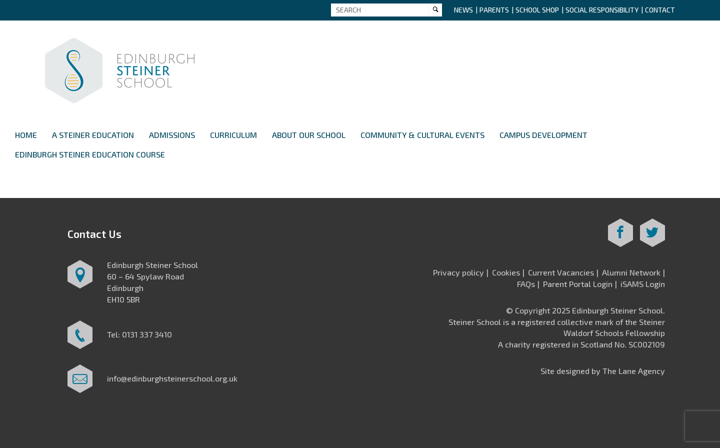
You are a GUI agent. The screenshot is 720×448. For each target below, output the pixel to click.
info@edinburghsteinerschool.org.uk (172, 378)
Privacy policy (458, 272)
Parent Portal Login (577, 283)
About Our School (309, 135)
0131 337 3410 (147, 334)
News (463, 10)
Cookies (506, 272)
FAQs (526, 283)
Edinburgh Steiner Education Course (90, 154)
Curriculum (233, 135)
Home (26, 135)
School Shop (537, 10)
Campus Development (544, 135)
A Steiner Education (93, 135)
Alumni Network (631, 272)
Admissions (172, 135)
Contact (660, 10)
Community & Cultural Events (422, 135)
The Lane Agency (633, 371)
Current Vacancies (561, 272)
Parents (494, 10)
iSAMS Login (642, 283)
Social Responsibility (602, 10)
